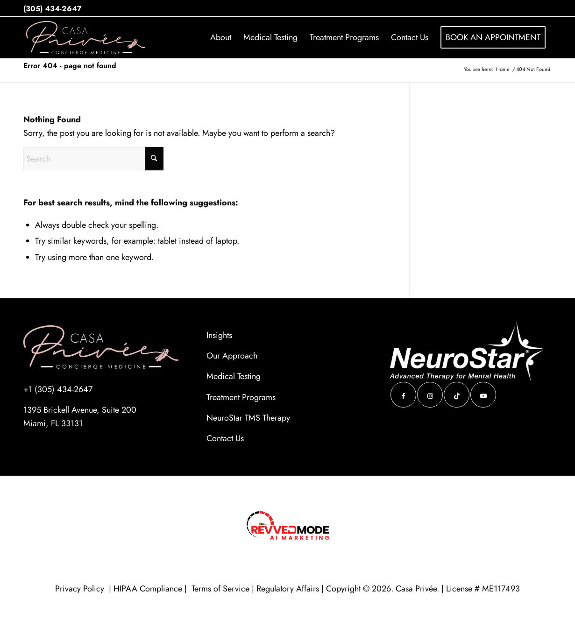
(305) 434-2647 (52, 8)
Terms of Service (220, 589)
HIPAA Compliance (148, 589)
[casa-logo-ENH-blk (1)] (100, 346)
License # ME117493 (483, 589)
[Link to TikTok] (456, 395)
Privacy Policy (80, 589)
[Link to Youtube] (483, 395)
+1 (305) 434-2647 (57, 389)
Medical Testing (233, 376)
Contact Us (225, 438)
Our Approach (231, 356)
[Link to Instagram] (430, 395)
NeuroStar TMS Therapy (248, 418)
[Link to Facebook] (403, 395)
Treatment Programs (241, 397)
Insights (219, 335)
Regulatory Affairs (287, 589)
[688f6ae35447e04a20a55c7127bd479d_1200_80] (86, 37)
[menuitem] (220, 37)
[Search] (93, 158)
